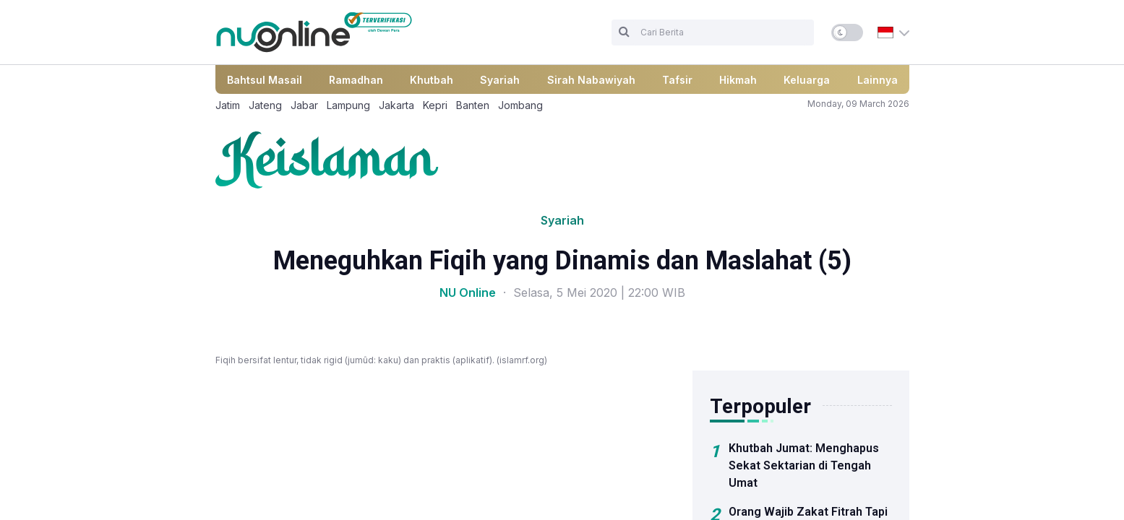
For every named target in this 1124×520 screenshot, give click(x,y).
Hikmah (738, 80)
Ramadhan (356, 80)
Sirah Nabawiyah (591, 80)
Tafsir (677, 80)
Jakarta (396, 105)
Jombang (520, 105)
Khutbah (431, 80)
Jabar (304, 105)
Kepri (435, 105)
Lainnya (877, 80)
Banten (472, 105)
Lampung (348, 105)
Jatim (227, 105)
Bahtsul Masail (264, 80)
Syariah (500, 80)
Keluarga (807, 80)
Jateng (265, 105)
